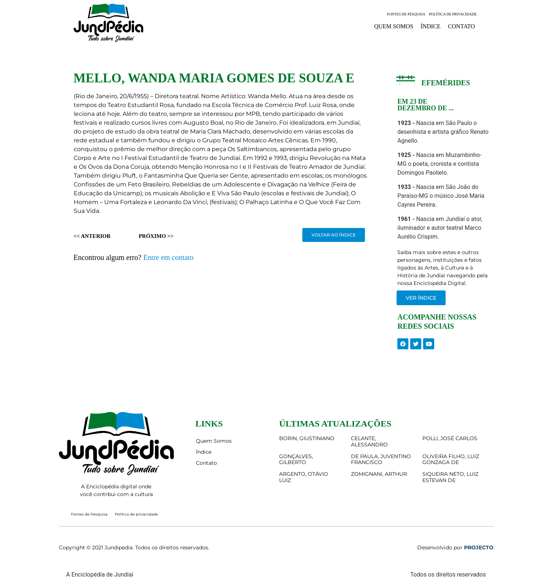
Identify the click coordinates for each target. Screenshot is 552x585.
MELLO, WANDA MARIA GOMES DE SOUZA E (214, 78)
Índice (430, 26)
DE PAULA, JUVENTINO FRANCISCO (381, 459)
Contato (461, 26)
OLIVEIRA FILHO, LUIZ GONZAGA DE (450, 459)
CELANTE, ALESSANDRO (369, 441)
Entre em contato (168, 257)
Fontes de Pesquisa (406, 14)
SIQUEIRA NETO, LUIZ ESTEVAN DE (450, 477)
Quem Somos (393, 26)
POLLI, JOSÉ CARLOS (449, 438)
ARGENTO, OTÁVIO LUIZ (303, 477)
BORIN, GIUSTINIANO (306, 438)
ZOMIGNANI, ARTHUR (379, 474)
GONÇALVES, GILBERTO (296, 459)
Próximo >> (155, 236)
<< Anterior (92, 236)
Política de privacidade (453, 14)
